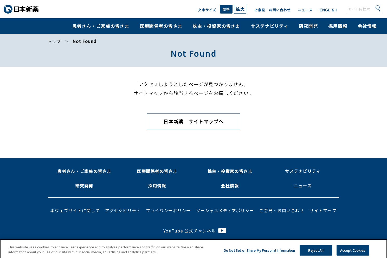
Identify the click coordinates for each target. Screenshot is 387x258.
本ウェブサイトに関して (75, 210)
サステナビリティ (269, 26)
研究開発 (308, 26)
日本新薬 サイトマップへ (193, 121)
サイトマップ (323, 210)
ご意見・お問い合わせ (281, 210)
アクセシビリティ (122, 210)
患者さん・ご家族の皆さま (100, 26)
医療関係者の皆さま (161, 26)
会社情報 (367, 26)
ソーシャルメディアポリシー (225, 210)
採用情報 (337, 26)
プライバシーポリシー (168, 210)
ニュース (303, 186)
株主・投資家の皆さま (216, 26)
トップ (54, 41)
